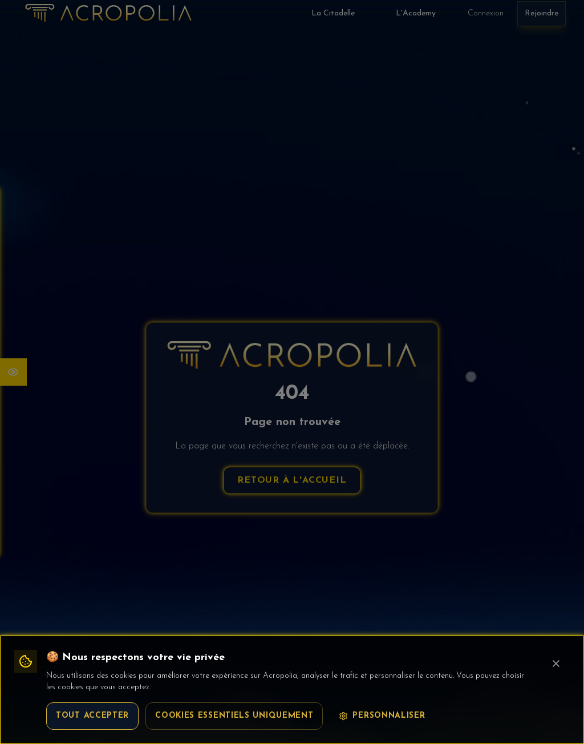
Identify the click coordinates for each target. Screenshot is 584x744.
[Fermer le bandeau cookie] (556, 663)
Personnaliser (382, 716)
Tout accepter (92, 715)
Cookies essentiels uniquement (234, 715)
